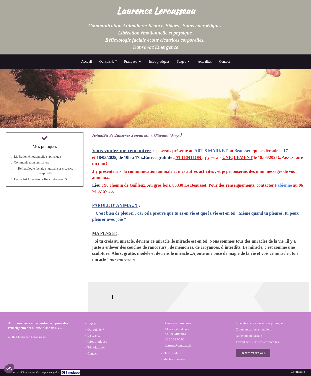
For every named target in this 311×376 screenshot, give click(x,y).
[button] (9, 368)
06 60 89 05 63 (174, 339)
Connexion (298, 371)
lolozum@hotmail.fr (178, 345)
